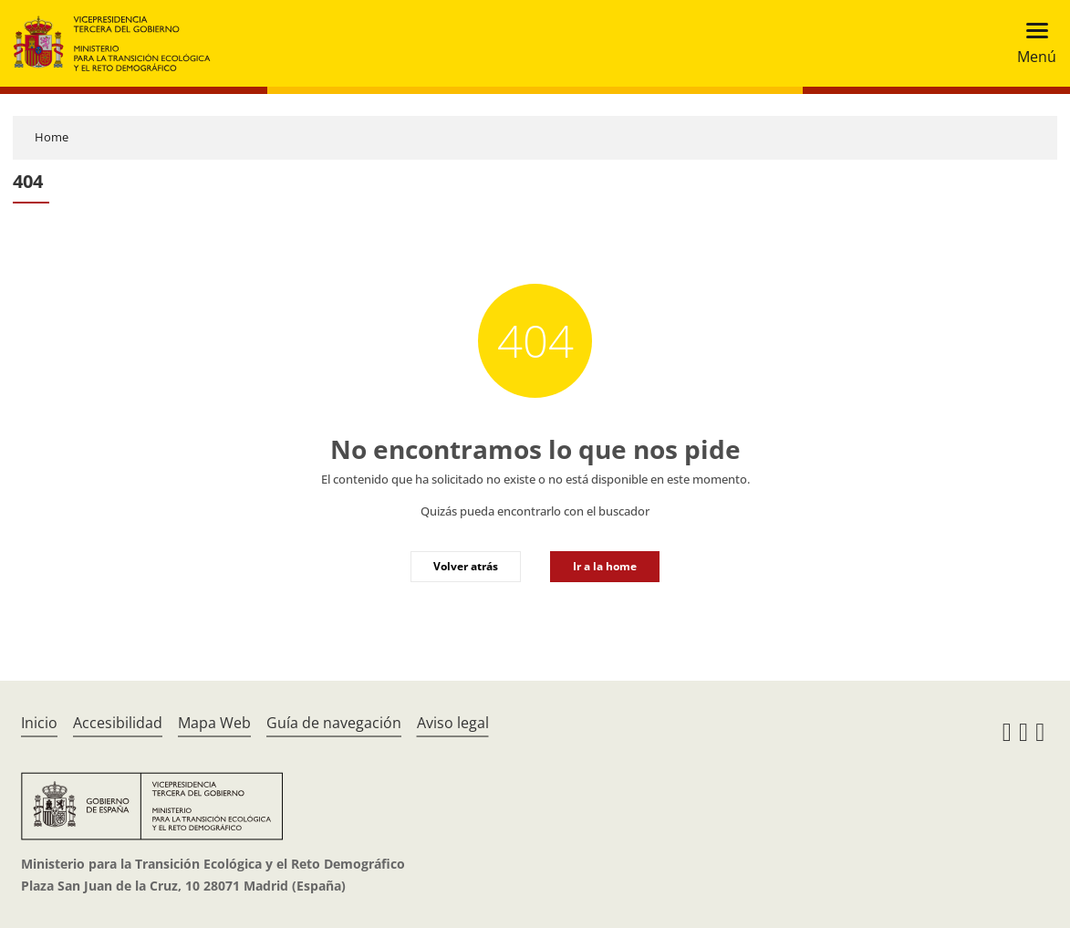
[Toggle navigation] (1031, 43)
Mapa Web (214, 723)
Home (51, 137)
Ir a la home (605, 566)
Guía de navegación (333, 723)
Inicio (39, 723)
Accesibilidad (117, 723)
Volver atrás (465, 566)
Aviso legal (453, 723)
